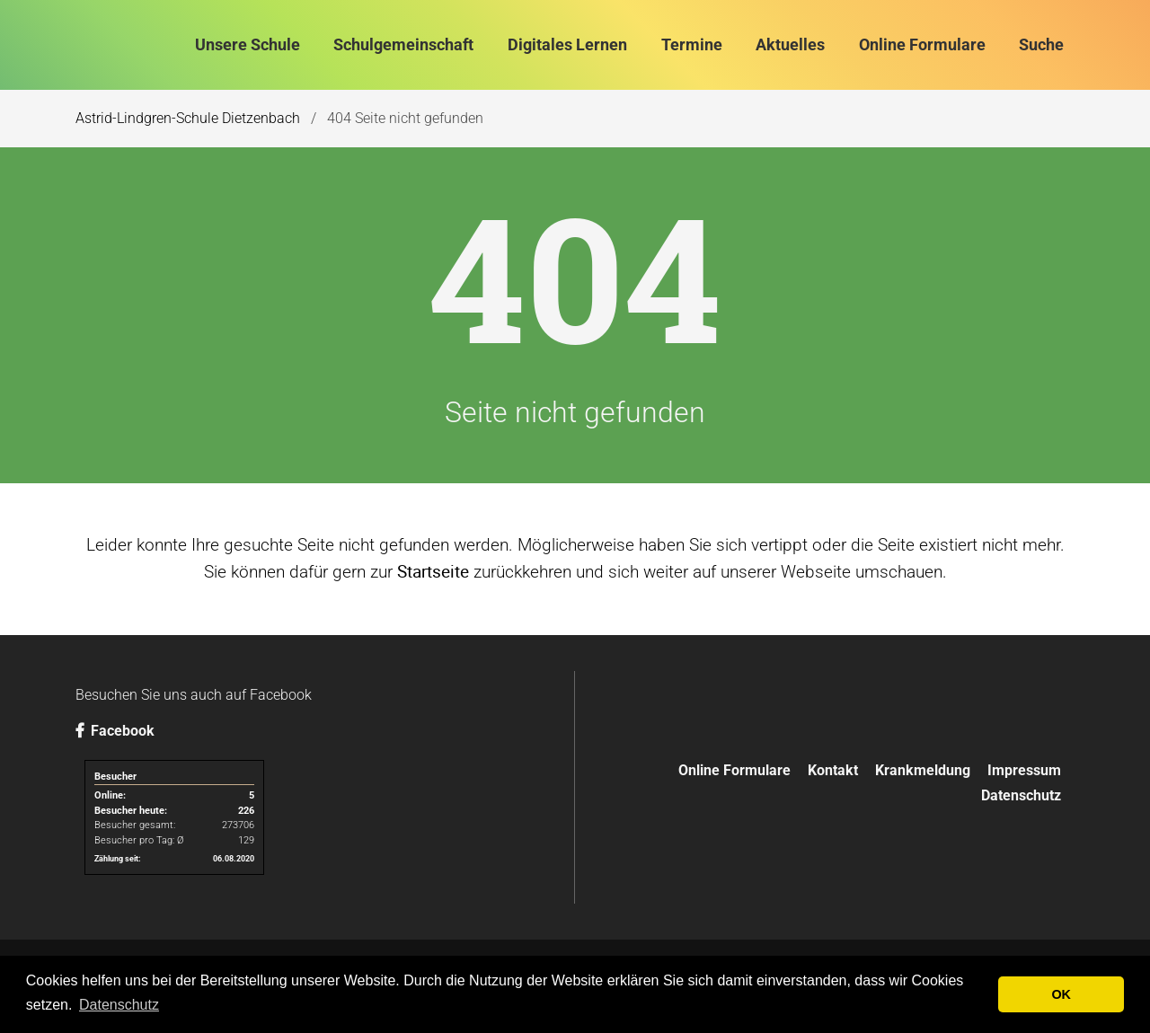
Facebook (115, 730)
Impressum (1024, 770)
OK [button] (1061, 994)
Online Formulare (734, 770)
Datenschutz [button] (119, 1004)
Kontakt (833, 770)
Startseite (433, 571)
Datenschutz (1021, 795)
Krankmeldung (922, 770)
